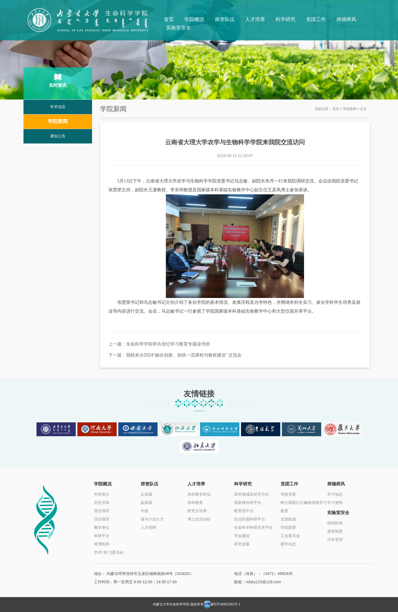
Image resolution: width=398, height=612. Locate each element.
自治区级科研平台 (249, 519)
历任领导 (101, 519)
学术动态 (58, 107)
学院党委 (288, 494)
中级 (144, 511)
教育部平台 (243, 511)
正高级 (146, 494)
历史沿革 (101, 502)
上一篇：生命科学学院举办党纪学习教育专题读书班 (159, 343)
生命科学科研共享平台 (253, 527)
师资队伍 (225, 19)
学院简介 (101, 494)
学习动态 (335, 494)
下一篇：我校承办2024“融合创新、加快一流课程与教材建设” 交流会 (175, 354)
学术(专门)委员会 (109, 552)
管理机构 (101, 544)
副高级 (146, 502)
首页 (169, 19)
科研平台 (101, 535)
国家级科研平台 (247, 502)
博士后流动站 (199, 519)
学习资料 (335, 502)
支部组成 (288, 519)
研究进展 (242, 544)
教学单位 (101, 527)
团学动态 (288, 544)
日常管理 (335, 539)
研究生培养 (197, 511)
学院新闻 (58, 121)
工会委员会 (290, 535)
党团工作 (316, 19)
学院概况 (194, 19)
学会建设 (242, 535)
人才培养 (255, 19)
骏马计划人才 (152, 519)
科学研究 (285, 19)
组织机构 (335, 523)
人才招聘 (148, 527)
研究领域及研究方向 (251, 494)
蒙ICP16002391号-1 (226, 604)
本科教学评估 (199, 494)
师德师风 (346, 19)
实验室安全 (178, 27)
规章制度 (335, 531)
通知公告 (58, 136)
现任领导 (101, 511)
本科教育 (195, 502)
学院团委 (288, 527)
